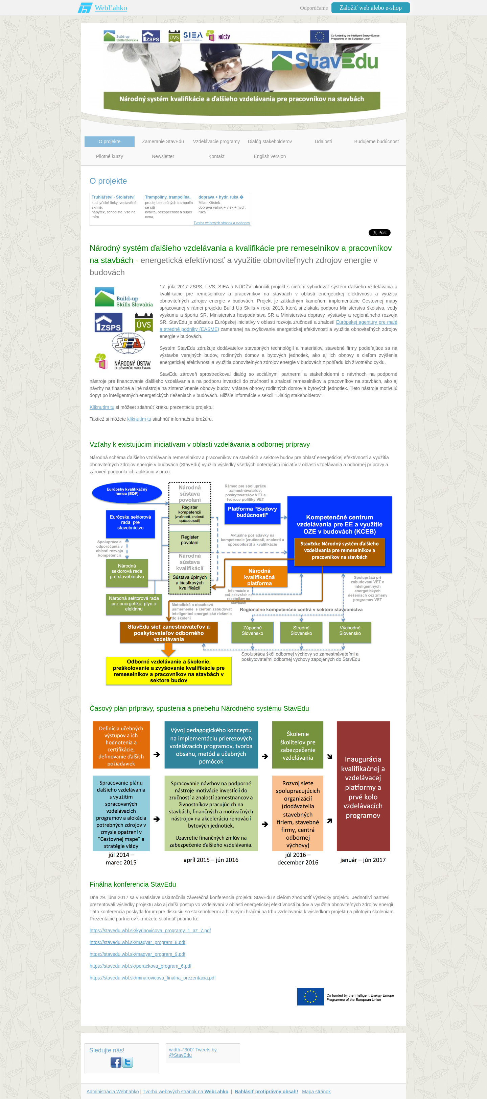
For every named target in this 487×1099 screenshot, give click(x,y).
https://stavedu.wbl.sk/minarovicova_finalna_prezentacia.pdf (153, 977)
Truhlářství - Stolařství (113, 197)
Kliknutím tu (102, 407)
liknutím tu (140, 419)
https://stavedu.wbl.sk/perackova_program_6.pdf (140, 966)
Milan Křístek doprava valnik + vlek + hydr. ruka (222, 207)
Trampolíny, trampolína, (167, 197)
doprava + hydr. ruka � (221, 197)
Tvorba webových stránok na (185, 1091)
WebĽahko (111, 7)
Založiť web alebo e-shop (371, 7)
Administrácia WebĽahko (113, 1091)
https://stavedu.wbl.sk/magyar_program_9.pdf (137, 954)
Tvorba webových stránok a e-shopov (222, 223)
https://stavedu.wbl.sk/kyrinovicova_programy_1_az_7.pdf (150, 930)
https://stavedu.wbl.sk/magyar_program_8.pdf (137, 942)
